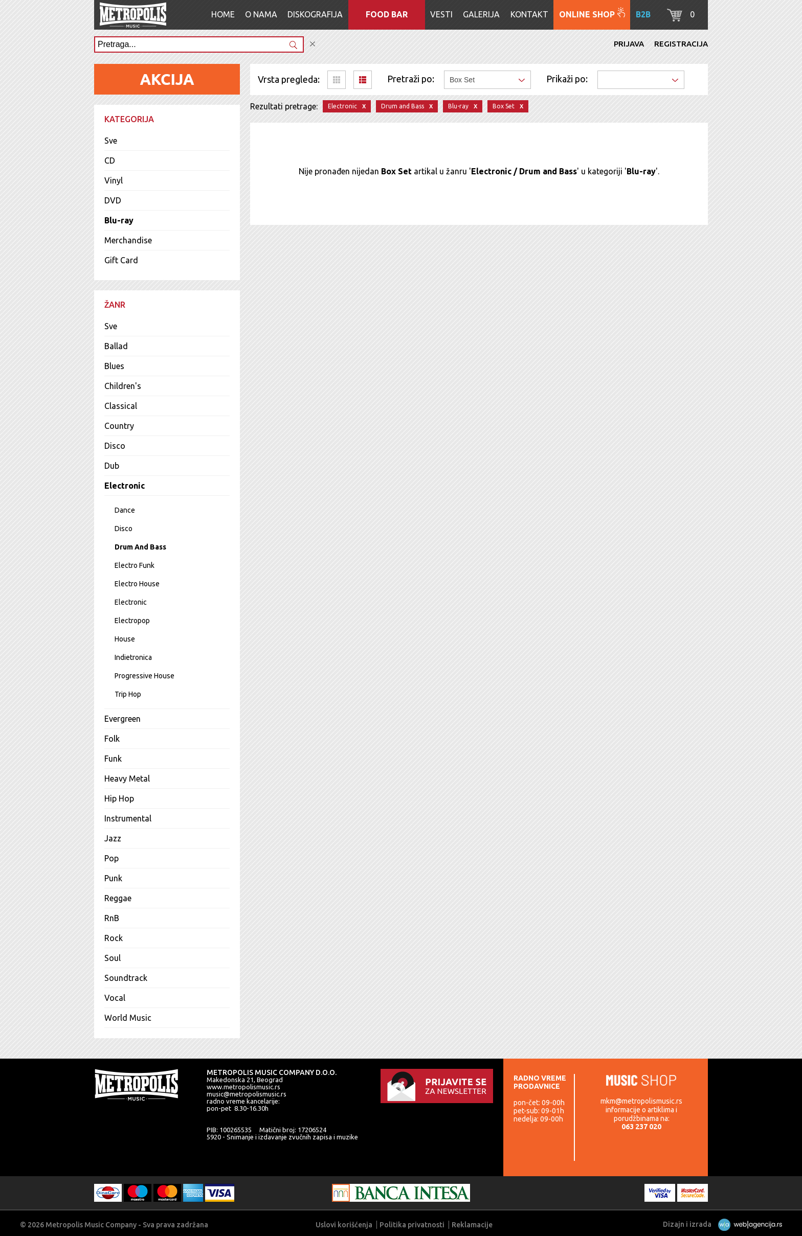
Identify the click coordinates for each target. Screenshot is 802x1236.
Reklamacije (472, 1225)
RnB (111, 918)
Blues (114, 366)
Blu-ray (118, 220)
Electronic (124, 485)
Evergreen (122, 718)
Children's (122, 386)
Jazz (112, 838)
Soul (112, 958)
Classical (120, 405)
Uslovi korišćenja (344, 1225)
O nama (261, 14)
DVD (112, 200)
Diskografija (315, 14)
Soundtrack (125, 977)
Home (223, 14)
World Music (127, 1017)
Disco (114, 445)
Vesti (441, 14)
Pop (111, 858)
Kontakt (529, 14)
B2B (643, 14)
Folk (112, 738)
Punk (113, 878)
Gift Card (121, 260)
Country (119, 425)
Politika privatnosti (412, 1225)
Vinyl (113, 180)
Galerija (481, 14)
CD (109, 160)
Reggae (117, 898)
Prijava (629, 43)
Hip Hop (119, 798)
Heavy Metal (127, 778)
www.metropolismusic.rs (243, 1086)
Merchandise (128, 240)
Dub (111, 465)
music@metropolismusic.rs (246, 1093)
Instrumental (127, 818)
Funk (113, 758)
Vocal (114, 997)
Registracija (681, 43)
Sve (110, 140)
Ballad (116, 346)
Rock (113, 938)
